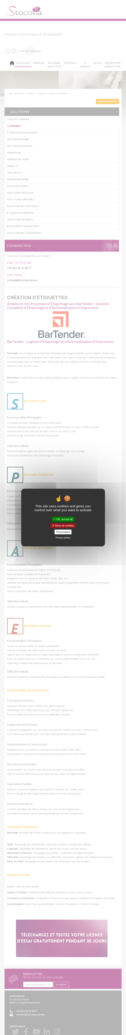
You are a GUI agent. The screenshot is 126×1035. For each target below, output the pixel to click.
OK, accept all (63, 519)
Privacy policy (63, 537)
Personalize (63, 532)
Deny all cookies (63, 525)
